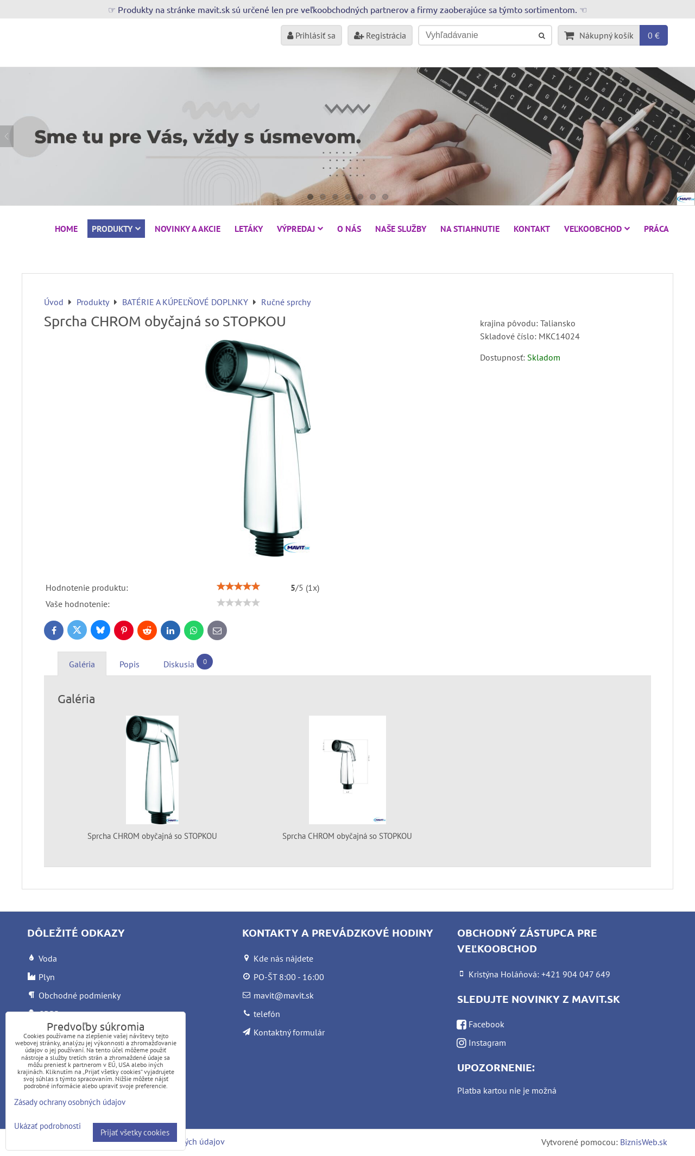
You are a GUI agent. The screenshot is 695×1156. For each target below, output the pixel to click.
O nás (349, 228)
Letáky (249, 228)
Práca (656, 228)
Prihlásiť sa (311, 35)
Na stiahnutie (470, 228)
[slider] (238, 586)
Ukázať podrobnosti (47, 1126)
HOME (66, 228)
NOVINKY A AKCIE (187, 228)
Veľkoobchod (597, 228)
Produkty (116, 228)
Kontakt (532, 228)
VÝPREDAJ (300, 228)
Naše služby (400, 228)
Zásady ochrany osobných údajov (69, 1102)
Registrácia (380, 35)
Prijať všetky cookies (134, 1132)
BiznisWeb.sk (643, 1141)
